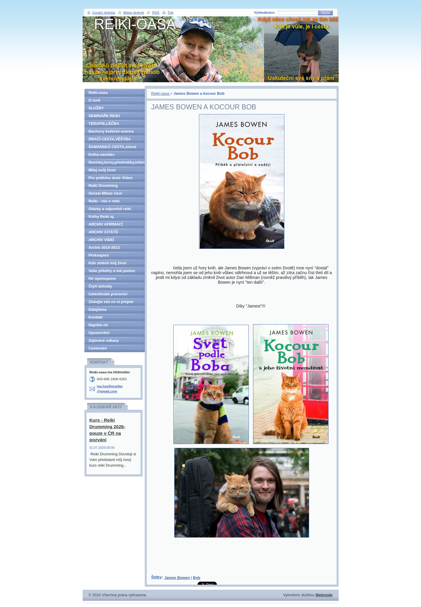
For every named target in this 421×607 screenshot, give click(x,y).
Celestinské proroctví (108, 294)
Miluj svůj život (102, 170)
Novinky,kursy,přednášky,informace (117, 162)
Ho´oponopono (102, 278)
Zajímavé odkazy (104, 340)
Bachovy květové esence (111, 131)
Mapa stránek (133, 12)
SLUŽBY (96, 108)
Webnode (323, 595)
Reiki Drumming (103, 185)
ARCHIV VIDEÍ (101, 239)
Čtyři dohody (100, 286)
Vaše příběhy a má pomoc (112, 270)
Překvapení (99, 255)
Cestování (98, 348)
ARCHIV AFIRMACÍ (106, 224)
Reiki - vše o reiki (104, 201)
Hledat (325, 13)
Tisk (170, 12)
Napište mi (98, 325)
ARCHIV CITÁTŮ (103, 232)
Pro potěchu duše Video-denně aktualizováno (111, 179)
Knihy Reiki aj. (102, 216)
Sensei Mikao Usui (105, 193)
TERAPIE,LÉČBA (104, 123)
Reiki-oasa (160, 93)
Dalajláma (98, 309)
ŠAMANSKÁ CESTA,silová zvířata (112, 148)
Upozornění (99, 332)
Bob (196, 577)
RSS (155, 12)
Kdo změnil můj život (108, 263)
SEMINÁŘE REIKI (104, 116)
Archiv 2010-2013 (104, 247)
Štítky (156, 577)
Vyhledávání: (264, 12)
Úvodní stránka (103, 12)
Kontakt (96, 317)
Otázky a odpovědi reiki (110, 209)
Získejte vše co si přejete (111, 301)
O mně (95, 100)
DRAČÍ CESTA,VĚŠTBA (110, 139)
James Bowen (177, 577)
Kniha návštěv (102, 154)
